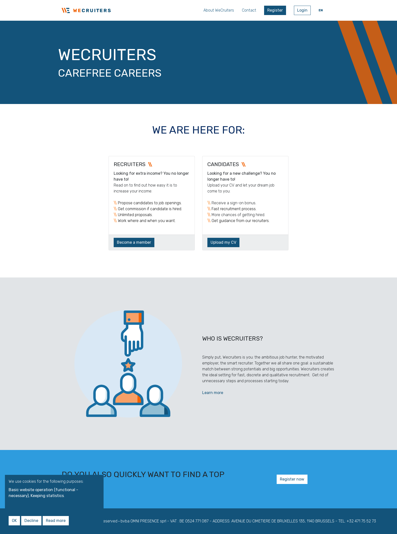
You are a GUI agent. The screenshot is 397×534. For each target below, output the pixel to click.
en (321, 10)
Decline (31, 520)
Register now (292, 479)
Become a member (134, 242)
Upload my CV (223, 242)
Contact (249, 10)
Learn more (212, 392)
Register (275, 10)
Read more (56, 520)
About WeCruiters (218, 10)
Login (302, 10)
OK (14, 520)
